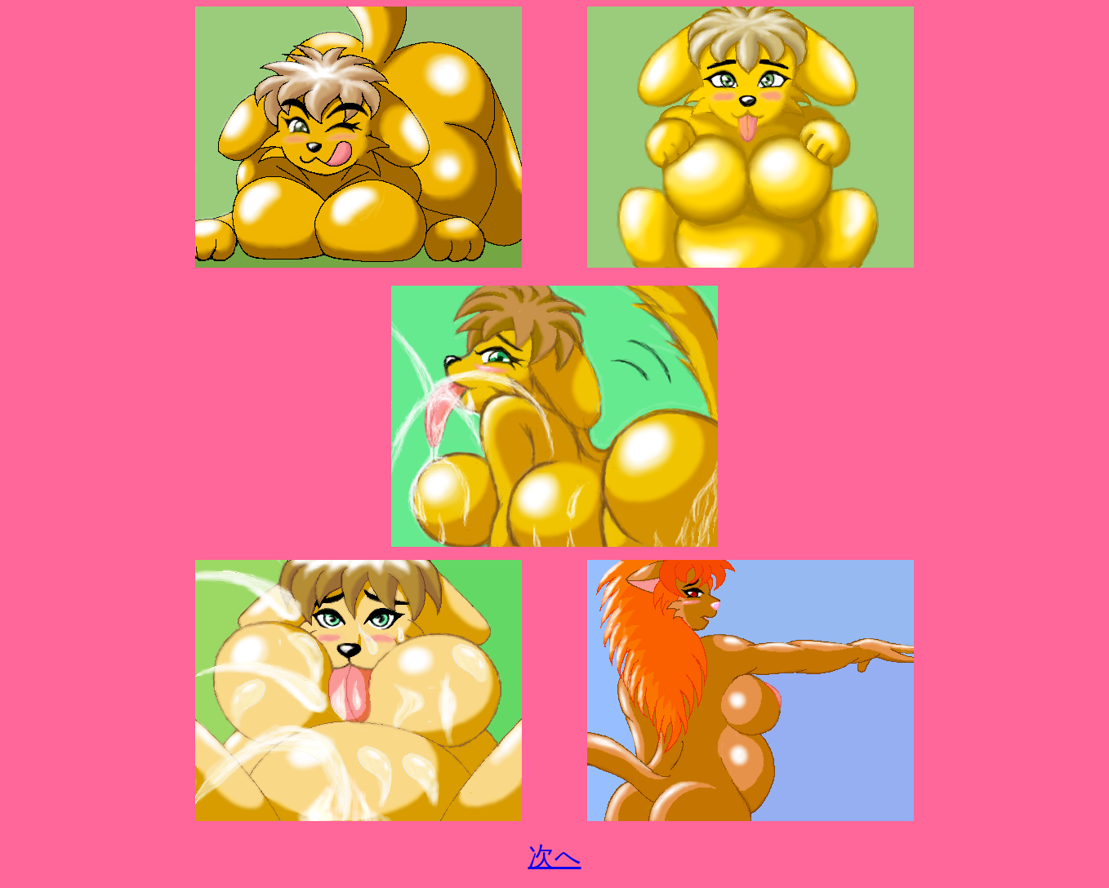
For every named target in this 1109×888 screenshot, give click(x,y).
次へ (554, 856)
